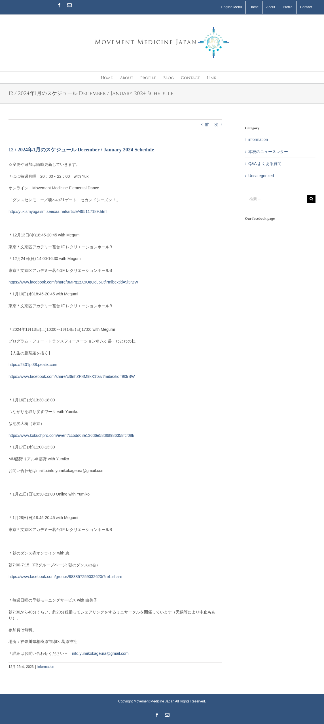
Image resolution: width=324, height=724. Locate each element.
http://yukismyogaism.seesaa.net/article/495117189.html (58, 211)
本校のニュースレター (268, 151)
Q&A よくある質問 (264, 163)
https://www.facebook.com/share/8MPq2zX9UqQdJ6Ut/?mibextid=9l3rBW (73, 282)
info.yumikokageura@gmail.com (100, 653)
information (45, 667)
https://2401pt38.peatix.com (33, 364)
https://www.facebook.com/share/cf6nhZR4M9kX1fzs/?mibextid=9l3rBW (72, 376)
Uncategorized (261, 175)
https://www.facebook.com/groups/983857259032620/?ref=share (65, 576)
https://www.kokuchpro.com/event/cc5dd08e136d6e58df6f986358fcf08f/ (71, 435)
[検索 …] (276, 199)
